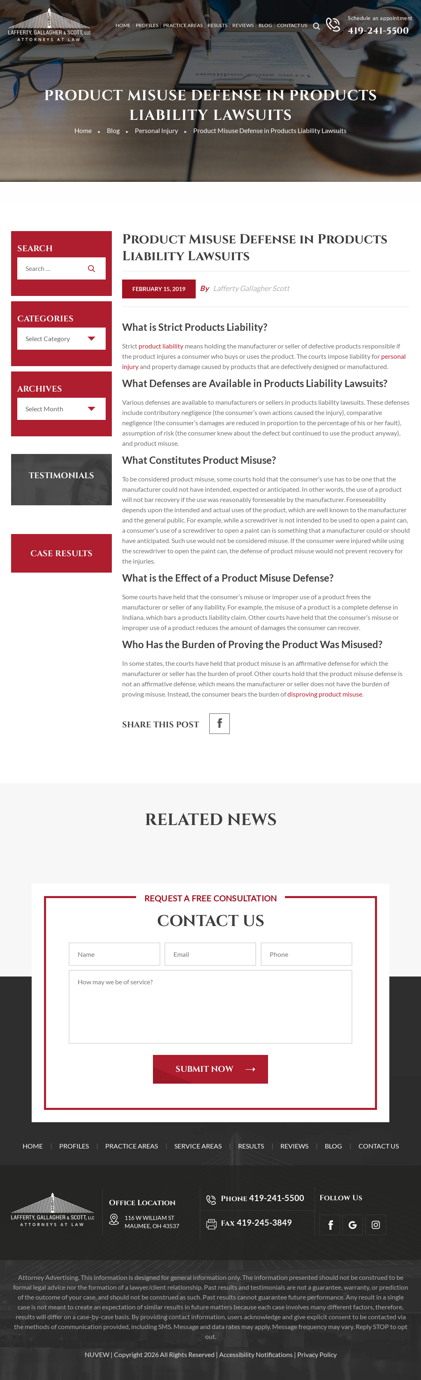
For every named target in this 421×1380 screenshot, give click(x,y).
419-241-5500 (378, 31)
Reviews (243, 25)
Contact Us (292, 25)
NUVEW (97, 1354)
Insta (375, 1225)
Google (352, 1225)
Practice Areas (183, 25)
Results (217, 25)
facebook (219, 723)
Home (123, 25)
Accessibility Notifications (256, 1354)
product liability (161, 346)
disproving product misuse (324, 694)
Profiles (147, 25)
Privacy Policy (317, 1354)
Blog (265, 25)
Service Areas (198, 1146)
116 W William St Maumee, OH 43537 (152, 1221)
